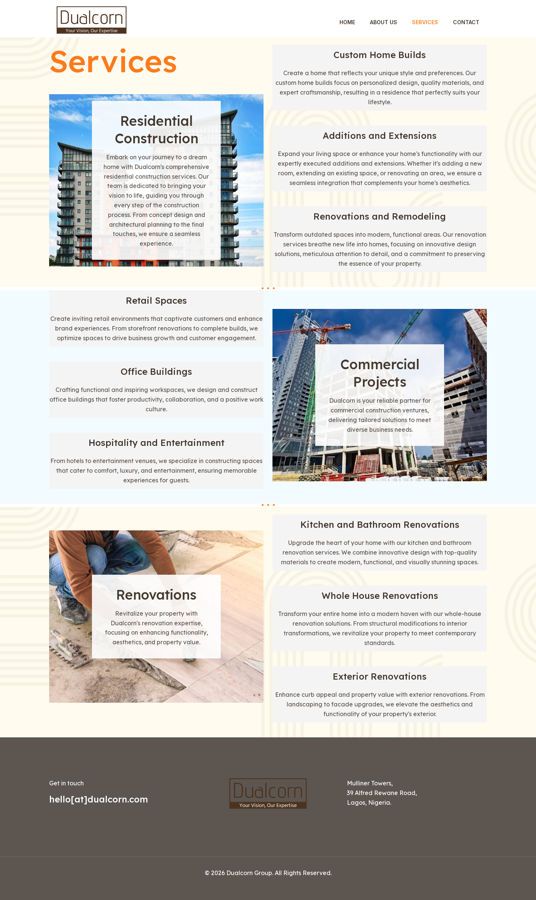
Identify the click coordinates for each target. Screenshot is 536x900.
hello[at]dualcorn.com (98, 799)
